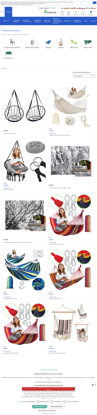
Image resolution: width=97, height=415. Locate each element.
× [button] (95, 384)
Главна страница (6, 34)
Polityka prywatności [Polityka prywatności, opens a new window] (50, 398)
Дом (2, 12)
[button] (48, 411)
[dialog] (48, 399)
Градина (8, 12)
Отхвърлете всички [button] (57, 406)
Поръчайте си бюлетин (76, 346)
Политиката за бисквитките (26, 4)
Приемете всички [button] (39, 406)
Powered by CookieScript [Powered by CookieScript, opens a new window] (48, 413)
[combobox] (92, 385)
